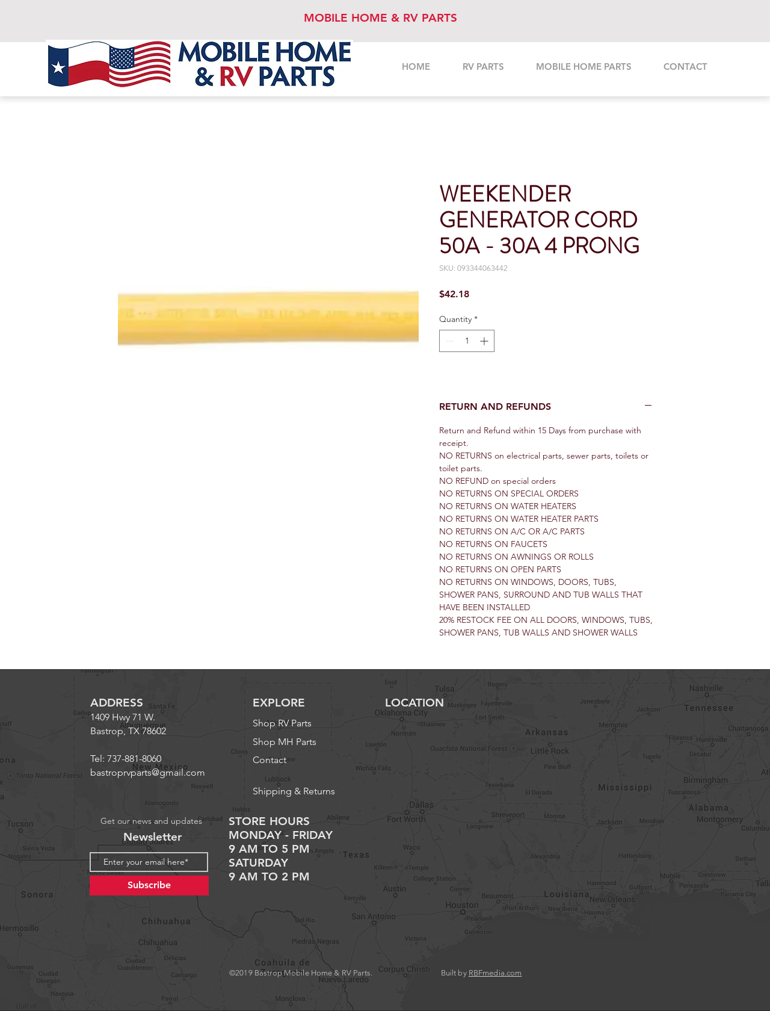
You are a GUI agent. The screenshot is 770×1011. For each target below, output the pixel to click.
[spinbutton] (467, 340)
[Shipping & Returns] (299, 791)
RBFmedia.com (495, 972)
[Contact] (278, 760)
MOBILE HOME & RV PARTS (380, 18)
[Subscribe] (149, 885)
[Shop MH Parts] (305, 742)
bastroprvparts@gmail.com (147, 772)
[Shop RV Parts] (305, 723)
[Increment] (485, 340)
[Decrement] (448, 340)
